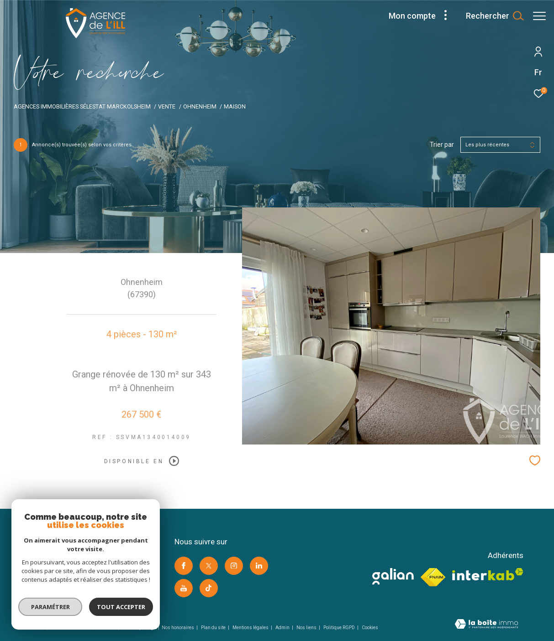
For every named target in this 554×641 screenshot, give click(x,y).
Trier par (442, 144)
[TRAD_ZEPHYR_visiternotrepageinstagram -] (234, 566)
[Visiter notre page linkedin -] (259, 566)
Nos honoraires (178, 627)
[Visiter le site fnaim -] (433, 577)
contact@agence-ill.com (63, 585)
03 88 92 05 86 (49, 574)
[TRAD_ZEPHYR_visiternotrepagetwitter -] (209, 566)
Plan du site (214, 627)
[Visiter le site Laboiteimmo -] (486, 625)
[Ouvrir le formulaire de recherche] (490, 16)
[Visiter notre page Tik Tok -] (209, 588)
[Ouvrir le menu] (539, 16)
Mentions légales (250, 627)
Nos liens (306, 627)
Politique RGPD (339, 627)
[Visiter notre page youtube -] (183, 588)
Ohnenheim (199, 106)
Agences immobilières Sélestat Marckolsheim (82, 106)
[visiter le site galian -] (393, 576)
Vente (166, 106)
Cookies (370, 627)
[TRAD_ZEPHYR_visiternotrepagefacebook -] (183, 566)
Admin (282, 627)
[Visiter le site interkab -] (487, 574)
